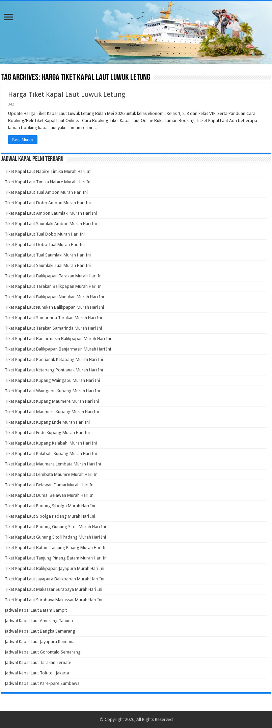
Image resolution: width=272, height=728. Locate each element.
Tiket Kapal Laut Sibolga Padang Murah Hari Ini (50, 516)
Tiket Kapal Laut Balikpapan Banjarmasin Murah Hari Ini (58, 349)
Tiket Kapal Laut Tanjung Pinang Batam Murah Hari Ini (56, 557)
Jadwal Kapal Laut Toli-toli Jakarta (37, 672)
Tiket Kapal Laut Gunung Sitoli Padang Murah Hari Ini (55, 537)
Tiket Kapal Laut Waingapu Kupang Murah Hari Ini (52, 390)
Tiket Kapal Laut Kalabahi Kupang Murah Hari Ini (51, 453)
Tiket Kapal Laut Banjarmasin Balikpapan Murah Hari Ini (58, 338)
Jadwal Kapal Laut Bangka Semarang (40, 631)
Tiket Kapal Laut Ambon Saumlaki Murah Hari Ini (51, 213)
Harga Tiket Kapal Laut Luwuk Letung (66, 94)
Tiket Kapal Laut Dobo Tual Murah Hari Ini (45, 244)
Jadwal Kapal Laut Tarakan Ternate (38, 662)
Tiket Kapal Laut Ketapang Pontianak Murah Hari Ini (54, 369)
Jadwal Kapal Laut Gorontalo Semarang (43, 652)
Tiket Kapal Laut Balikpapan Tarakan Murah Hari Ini (54, 275)
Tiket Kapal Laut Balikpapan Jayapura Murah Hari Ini (54, 568)
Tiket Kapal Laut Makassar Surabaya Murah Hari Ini (53, 589)
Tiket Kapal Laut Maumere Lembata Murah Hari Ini (53, 463)
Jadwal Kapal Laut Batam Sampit (36, 610)
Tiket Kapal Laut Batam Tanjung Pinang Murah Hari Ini (56, 547)
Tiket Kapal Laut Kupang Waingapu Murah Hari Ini (52, 380)
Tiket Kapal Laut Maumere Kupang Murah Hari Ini (52, 411)
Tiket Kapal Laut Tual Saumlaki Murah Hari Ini (48, 254)
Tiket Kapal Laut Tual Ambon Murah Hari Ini (46, 192)
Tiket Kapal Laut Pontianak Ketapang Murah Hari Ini (54, 359)
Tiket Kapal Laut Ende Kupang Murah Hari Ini (47, 432)
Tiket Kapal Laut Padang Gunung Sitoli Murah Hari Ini (55, 526)
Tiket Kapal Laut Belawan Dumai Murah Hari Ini (49, 484)
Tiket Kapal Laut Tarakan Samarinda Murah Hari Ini (53, 328)
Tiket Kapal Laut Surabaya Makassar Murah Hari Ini (53, 599)
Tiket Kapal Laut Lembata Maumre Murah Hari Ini (52, 474)
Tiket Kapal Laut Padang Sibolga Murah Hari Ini (50, 505)
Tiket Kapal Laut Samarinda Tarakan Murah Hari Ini (53, 317)
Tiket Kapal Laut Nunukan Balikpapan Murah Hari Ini (54, 307)
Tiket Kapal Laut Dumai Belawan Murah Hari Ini (49, 495)
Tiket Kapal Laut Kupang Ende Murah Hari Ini (47, 422)
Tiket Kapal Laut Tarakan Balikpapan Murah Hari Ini (54, 286)
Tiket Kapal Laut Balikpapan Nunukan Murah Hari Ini (54, 296)
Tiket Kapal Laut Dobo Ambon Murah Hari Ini (48, 202)
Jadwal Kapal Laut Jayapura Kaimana (40, 641)
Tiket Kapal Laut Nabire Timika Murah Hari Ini (48, 171)
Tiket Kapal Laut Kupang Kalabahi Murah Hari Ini (51, 443)
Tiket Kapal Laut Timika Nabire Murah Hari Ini (48, 181)
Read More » (22, 139)
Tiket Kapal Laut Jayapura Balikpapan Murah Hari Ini (54, 578)
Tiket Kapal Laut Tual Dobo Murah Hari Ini (45, 234)
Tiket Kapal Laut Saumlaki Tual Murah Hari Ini (48, 265)
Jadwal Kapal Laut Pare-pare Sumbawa (42, 683)
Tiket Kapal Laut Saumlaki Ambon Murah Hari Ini (51, 223)
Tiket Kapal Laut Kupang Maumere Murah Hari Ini (52, 401)
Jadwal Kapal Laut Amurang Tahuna (39, 620)
